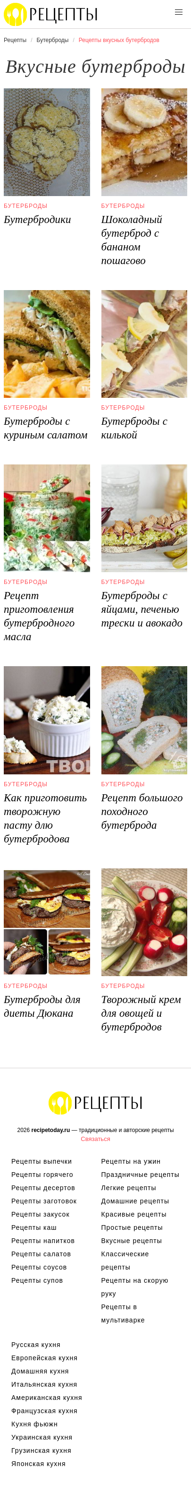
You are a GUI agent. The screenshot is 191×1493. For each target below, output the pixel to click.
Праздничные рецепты (140, 1174)
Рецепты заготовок (44, 1201)
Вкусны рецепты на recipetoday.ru (51, 14)
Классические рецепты (125, 1260)
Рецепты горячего (42, 1174)
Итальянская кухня (44, 1384)
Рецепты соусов (39, 1267)
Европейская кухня (44, 1358)
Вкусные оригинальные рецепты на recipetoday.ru (96, 1103)
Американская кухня (47, 1397)
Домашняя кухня (40, 1371)
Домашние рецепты (135, 1201)
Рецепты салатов (41, 1254)
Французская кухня (44, 1411)
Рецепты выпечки (41, 1161)
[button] (178, 12)
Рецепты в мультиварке (123, 1313)
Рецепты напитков (43, 1240)
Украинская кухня (42, 1437)
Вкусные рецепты (131, 1240)
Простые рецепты (132, 1227)
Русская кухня (35, 1344)
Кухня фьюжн (34, 1424)
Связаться (95, 1138)
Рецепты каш (34, 1227)
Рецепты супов (37, 1280)
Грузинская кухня (41, 1450)
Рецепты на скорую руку (135, 1287)
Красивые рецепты (134, 1214)
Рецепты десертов (43, 1188)
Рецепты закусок (40, 1214)
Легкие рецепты (129, 1188)
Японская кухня (38, 1463)
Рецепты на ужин (131, 1161)
